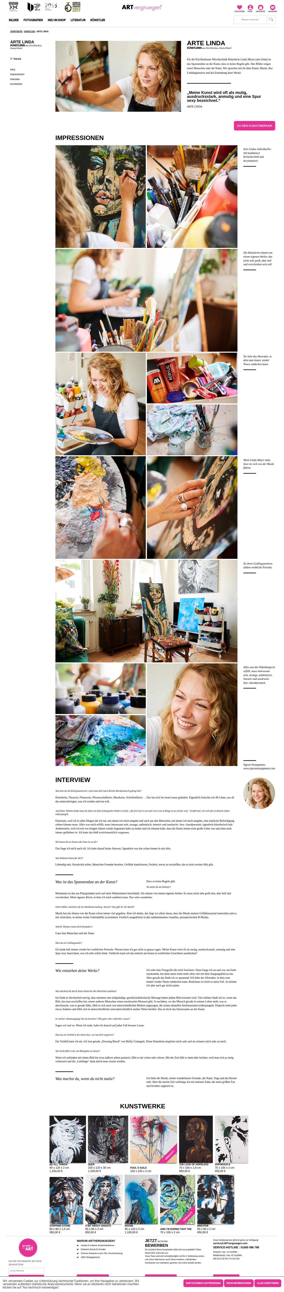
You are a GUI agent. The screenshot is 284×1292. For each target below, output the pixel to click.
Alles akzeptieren (268, 1283)
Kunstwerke (16, 84)
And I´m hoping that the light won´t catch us (176, 1229)
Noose (129, 1225)
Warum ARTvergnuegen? (96, 1240)
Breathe (202, 1225)
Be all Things (58, 1164)
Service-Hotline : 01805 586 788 (236, 1247)
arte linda (194, 106)
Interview (15, 79)
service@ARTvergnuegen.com (230, 1243)
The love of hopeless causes (193, 1164)
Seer (91, 1164)
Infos (12, 69)
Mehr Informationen (239, 1283)
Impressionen (17, 74)
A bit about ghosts (98, 1225)
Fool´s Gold (138, 1167)
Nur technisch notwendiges (203, 1283)
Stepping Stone (60, 1225)
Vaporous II (222, 1164)
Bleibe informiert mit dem (25, 1261)
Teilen (17, 59)
